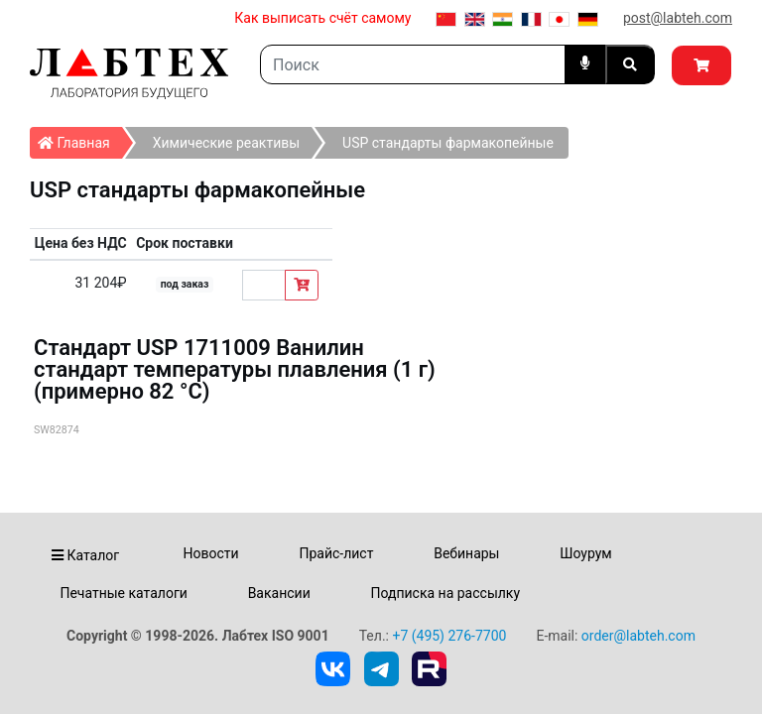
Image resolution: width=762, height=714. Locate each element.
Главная (80, 139)
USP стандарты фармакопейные (448, 143)
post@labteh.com (677, 18)
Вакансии (279, 593)
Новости (211, 553)
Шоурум (585, 553)
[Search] (413, 64)
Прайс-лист (336, 553)
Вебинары (466, 553)
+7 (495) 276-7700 (449, 636)
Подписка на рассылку (446, 593)
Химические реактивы (226, 143)
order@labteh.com (638, 636)
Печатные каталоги (123, 593)
